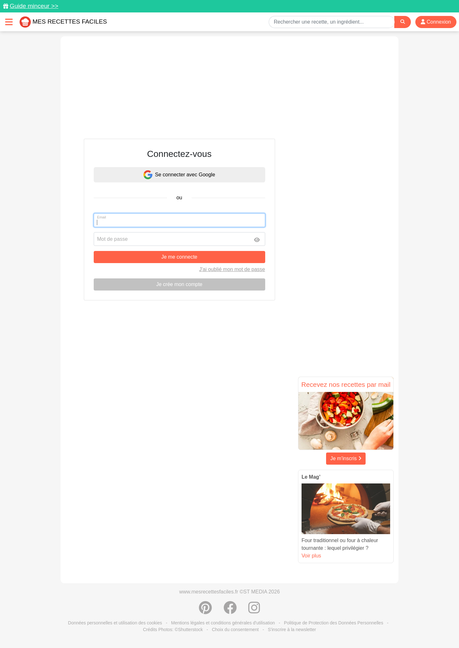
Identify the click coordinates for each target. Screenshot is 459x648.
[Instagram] (254, 611)
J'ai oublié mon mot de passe (232, 269)
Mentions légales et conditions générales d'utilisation (223, 622)
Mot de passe (112, 239)
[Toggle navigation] (9, 21)
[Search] (402, 22)
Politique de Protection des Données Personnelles (333, 622)
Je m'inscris (345, 458)
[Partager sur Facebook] (230, 611)
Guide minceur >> (34, 6)
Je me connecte (179, 257)
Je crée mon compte (179, 284)
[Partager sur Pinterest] (205, 611)
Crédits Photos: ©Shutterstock (173, 629)
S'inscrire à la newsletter (292, 629)
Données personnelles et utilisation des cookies (115, 622)
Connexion (436, 22)
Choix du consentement (235, 629)
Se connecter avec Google (179, 174)
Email (101, 217)
